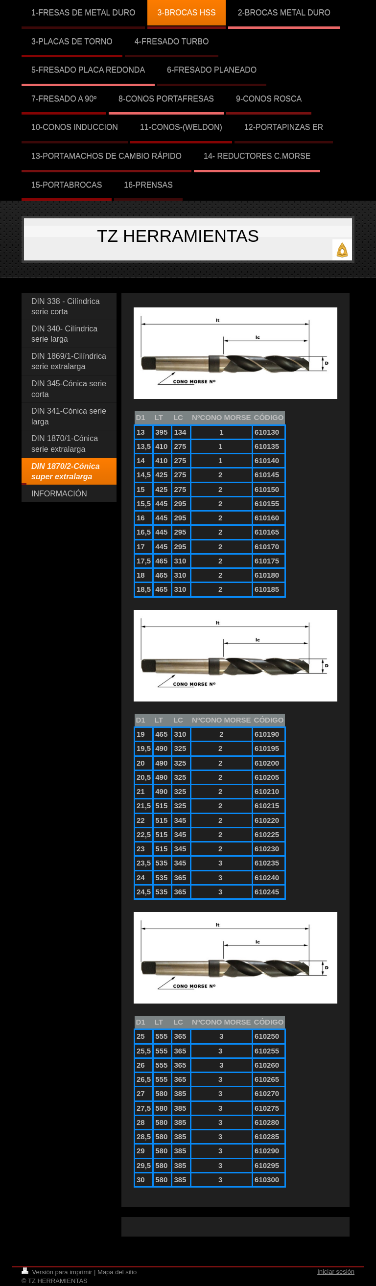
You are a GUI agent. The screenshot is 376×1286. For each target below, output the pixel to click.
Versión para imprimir (58, 1272)
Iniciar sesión (335, 1271)
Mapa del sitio (117, 1272)
